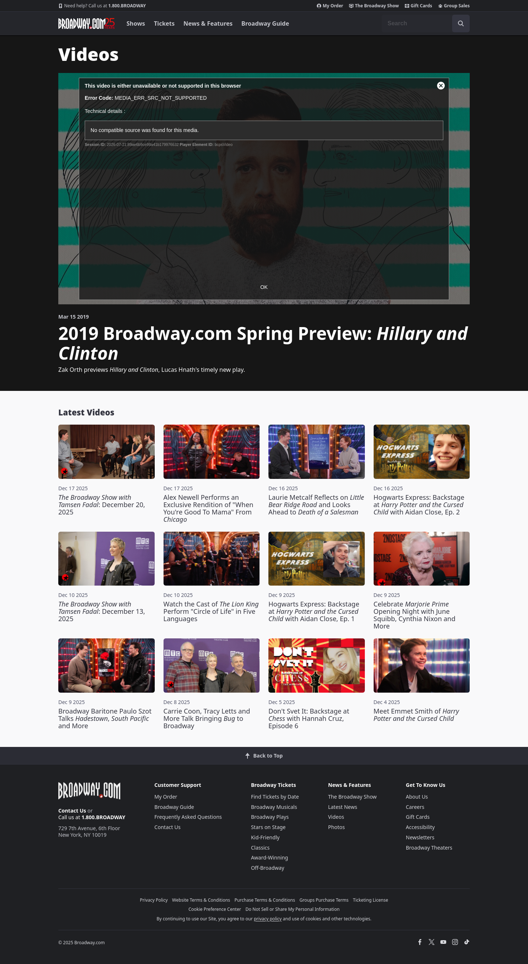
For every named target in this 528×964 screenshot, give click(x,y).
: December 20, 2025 (101, 504)
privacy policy (268, 919)
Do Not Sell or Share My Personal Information (292, 909)
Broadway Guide (265, 23)
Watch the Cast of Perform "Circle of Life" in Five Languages (211, 611)
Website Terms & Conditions (201, 900)
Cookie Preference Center (214, 909)
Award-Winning (269, 857)
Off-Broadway (267, 867)
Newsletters (420, 837)
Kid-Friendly (265, 837)
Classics (260, 847)
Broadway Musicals (274, 806)
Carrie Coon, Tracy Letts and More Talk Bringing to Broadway (207, 718)
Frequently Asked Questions (188, 816)
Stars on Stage (268, 827)
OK (264, 287)
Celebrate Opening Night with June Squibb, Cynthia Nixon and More (415, 615)
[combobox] (426, 23)
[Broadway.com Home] (86, 23)
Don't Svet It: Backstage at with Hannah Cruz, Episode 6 (308, 718)
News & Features (207, 23)
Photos (336, 827)
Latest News (343, 806)
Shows (135, 23)
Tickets (164, 23)
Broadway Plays (270, 816)
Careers (415, 806)
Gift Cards (418, 6)
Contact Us (72, 810)
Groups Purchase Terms (324, 900)
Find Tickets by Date (275, 796)
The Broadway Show (374, 6)
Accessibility (420, 827)
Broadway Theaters (429, 847)
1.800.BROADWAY (102, 6)
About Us (417, 796)
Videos (336, 816)
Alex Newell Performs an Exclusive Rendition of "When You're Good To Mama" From (208, 508)
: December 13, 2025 (101, 611)
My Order (330, 6)
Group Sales (454, 6)
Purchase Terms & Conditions (265, 900)
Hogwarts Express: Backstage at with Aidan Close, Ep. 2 (419, 504)
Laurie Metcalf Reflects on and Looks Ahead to (316, 504)
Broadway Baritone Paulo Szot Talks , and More (104, 718)
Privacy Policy (154, 900)
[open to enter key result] (461, 23)
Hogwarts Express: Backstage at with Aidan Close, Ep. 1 (313, 611)
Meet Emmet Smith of (416, 715)
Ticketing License (370, 900)
